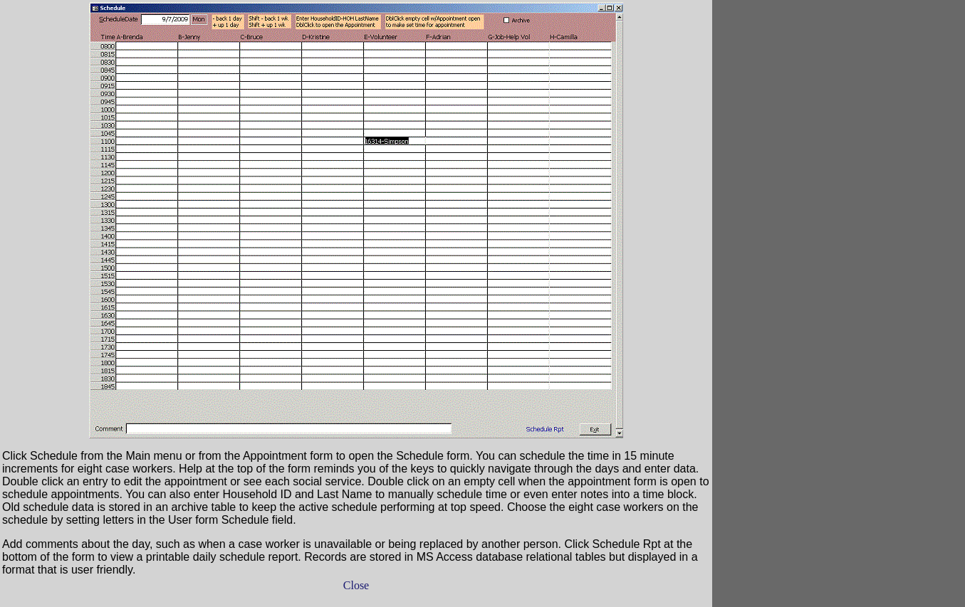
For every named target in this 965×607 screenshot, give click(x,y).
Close (356, 585)
